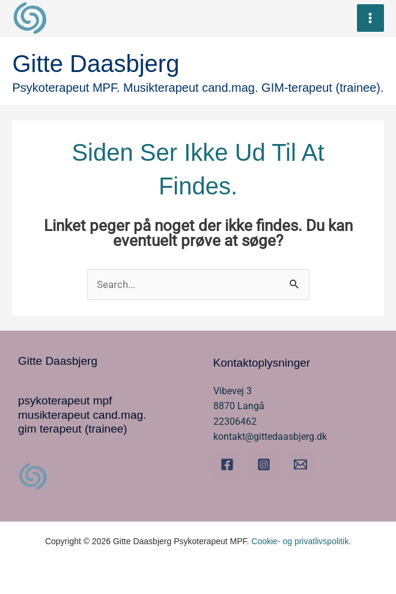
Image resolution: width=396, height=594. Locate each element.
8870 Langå (238, 406)
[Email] (300, 464)
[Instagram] (264, 464)
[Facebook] (227, 464)
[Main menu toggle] (371, 18)
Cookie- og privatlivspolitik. (301, 541)
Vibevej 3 (232, 391)
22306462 (235, 421)
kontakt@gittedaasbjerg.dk (270, 436)
